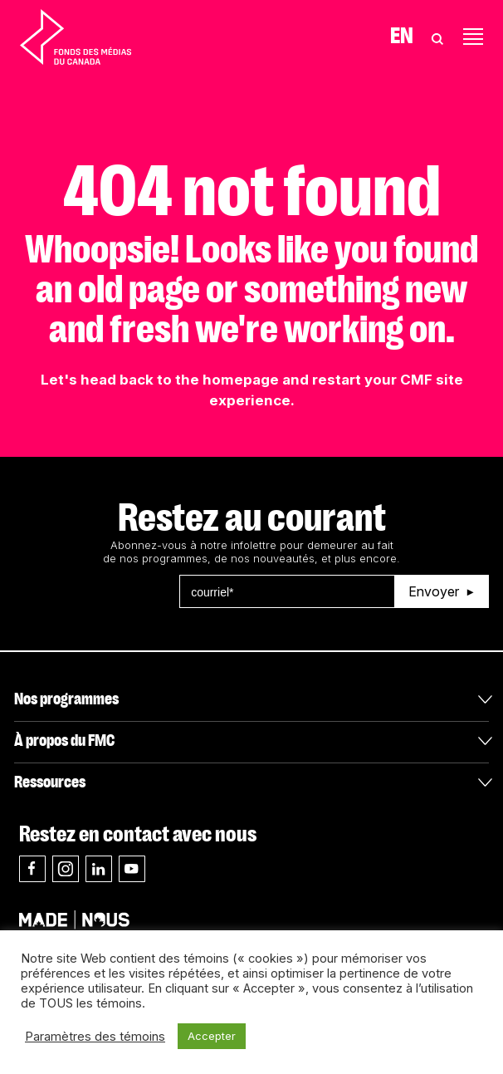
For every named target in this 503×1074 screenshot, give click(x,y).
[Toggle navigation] (473, 36)
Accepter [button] (212, 1035)
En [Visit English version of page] (401, 36)
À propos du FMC (64, 741)
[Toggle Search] (437, 36)
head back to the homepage (180, 379)
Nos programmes (66, 699)
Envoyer (433, 591)
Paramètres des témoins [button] (95, 1036)
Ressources (49, 782)
